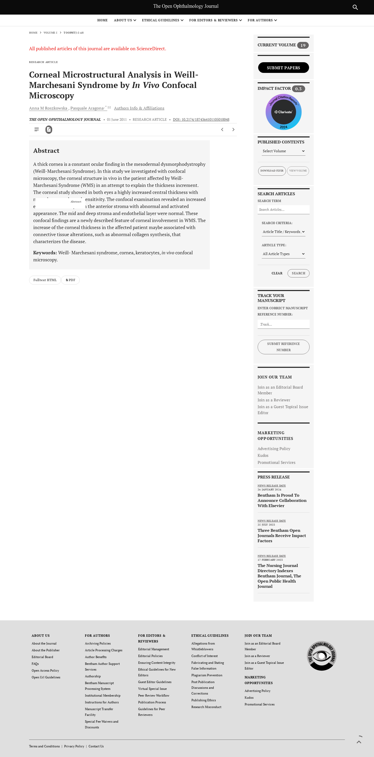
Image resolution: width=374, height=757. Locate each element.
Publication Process (152, 702)
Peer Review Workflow (153, 695)
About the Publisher (46, 650)
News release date (272, 485)
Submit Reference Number (283, 347)
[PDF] (48, 129)
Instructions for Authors (102, 702)
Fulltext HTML (45, 280)
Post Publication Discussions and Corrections (203, 687)
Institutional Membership (103, 695)
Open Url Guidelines (46, 677)
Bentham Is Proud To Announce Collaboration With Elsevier (282, 500)
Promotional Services (277, 462)
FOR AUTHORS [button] (260, 20)
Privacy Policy (74, 746)
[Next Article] (233, 129)
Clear (277, 273)
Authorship (93, 676)
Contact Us (96, 746)
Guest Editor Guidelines (154, 682)
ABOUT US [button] (123, 20)
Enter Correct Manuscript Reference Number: (283, 311)
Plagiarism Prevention (206, 675)
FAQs (35, 664)
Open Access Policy (45, 670)
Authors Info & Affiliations (139, 108)
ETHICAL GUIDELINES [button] (160, 20)
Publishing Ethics (203, 700)
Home (102, 20)
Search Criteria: (277, 223)
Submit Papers (283, 67)
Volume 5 (51, 32)
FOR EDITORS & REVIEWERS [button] (213, 20)
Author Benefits (95, 657)
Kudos (263, 455)
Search (298, 273)
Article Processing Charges (103, 650)
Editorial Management (153, 649)
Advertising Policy (274, 448)
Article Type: (274, 245)
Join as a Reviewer (274, 399)
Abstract (76, 201)
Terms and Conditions (44, 746)
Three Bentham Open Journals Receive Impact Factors (282, 535)
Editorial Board (42, 657)
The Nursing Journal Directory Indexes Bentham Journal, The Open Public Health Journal (279, 576)
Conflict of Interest (204, 656)
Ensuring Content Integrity (156, 663)
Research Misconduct (206, 707)
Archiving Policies (98, 643)
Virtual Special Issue (152, 689)
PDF (70, 280)
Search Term (269, 201)
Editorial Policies (150, 656)
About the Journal (44, 643)
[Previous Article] (222, 129)
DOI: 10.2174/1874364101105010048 (201, 119)
